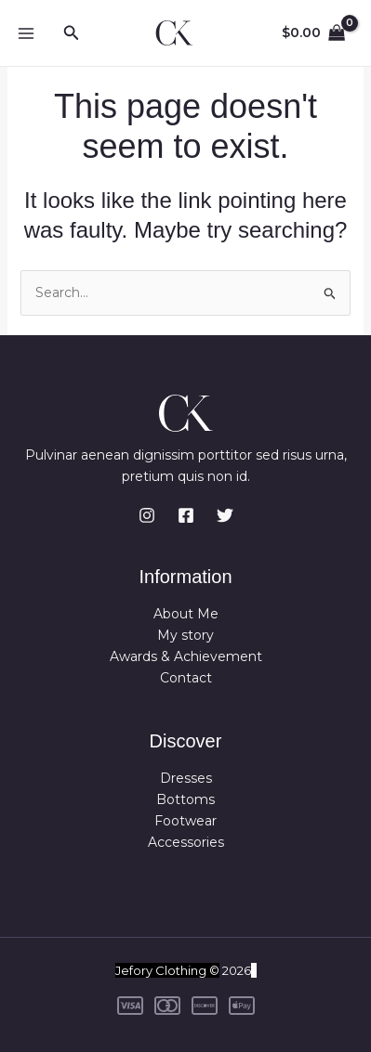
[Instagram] (147, 515)
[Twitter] (225, 515)
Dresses (186, 778)
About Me (186, 613)
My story (185, 635)
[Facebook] (186, 515)
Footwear (185, 820)
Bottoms (185, 799)
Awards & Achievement (186, 656)
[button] (71, 33)
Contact (186, 677)
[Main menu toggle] (26, 33)
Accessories (186, 842)
